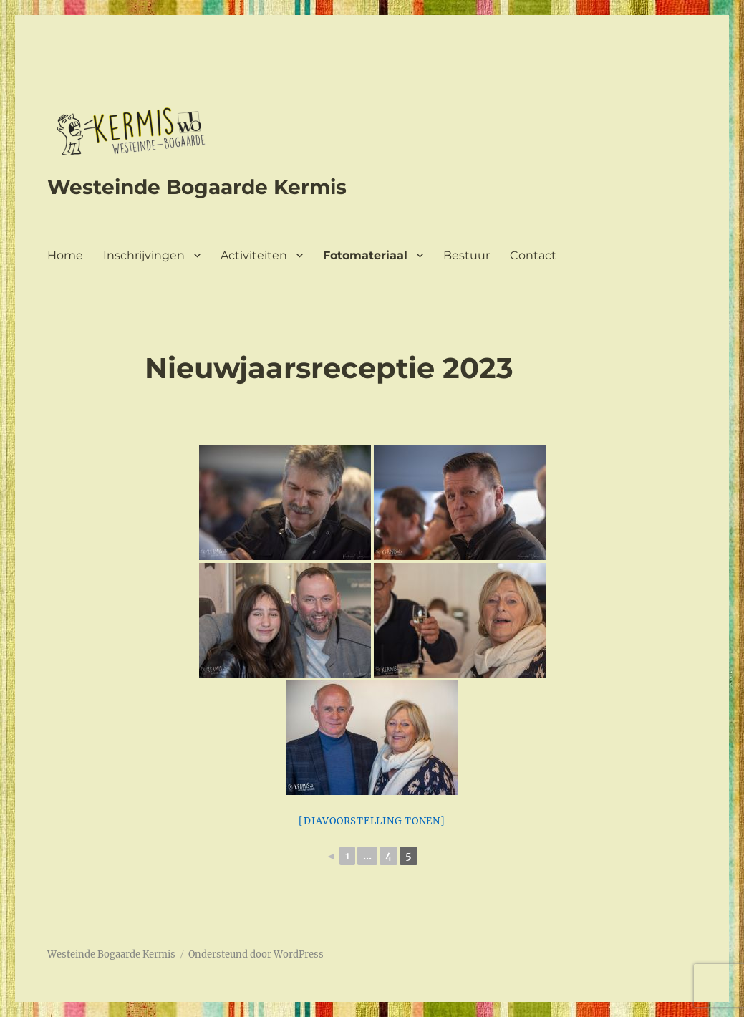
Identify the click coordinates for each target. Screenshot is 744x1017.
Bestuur (466, 255)
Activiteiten (254, 255)
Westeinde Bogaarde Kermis (197, 187)
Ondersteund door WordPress (256, 954)
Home (65, 255)
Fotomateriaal (365, 255)
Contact (533, 255)
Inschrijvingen (144, 255)
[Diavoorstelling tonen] (372, 821)
